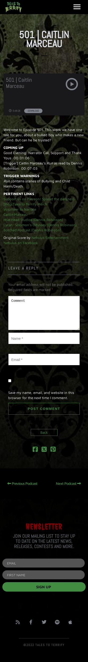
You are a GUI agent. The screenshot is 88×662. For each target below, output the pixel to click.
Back (44, 432)
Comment (44, 313)
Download (33, 110)
